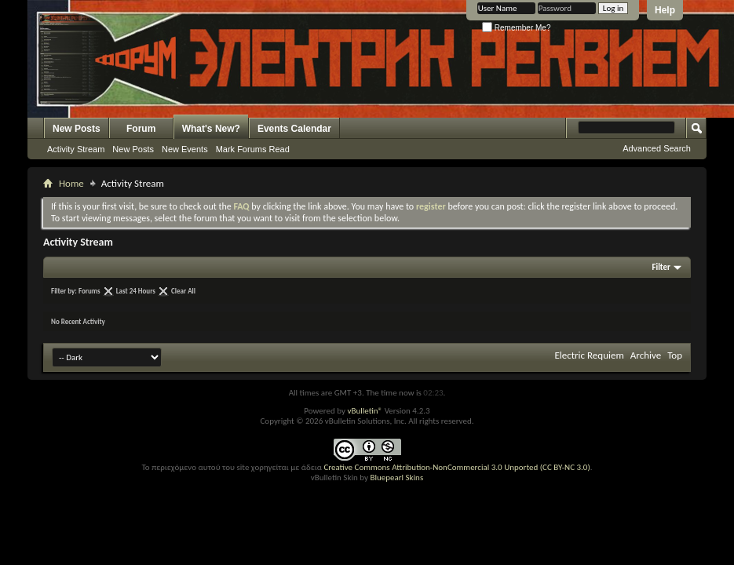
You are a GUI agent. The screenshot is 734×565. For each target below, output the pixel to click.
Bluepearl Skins (396, 477)
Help (665, 10)
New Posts (76, 128)
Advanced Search (657, 148)
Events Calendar (294, 128)
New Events (185, 149)
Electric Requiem (588, 355)
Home (71, 183)
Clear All (183, 290)
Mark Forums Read (253, 149)
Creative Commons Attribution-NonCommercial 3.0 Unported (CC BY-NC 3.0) (456, 467)
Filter (661, 267)
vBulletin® (364, 411)
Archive (645, 355)
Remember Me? (516, 28)
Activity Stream (75, 149)
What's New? (211, 128)
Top (674, 355)
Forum (140, 128)
